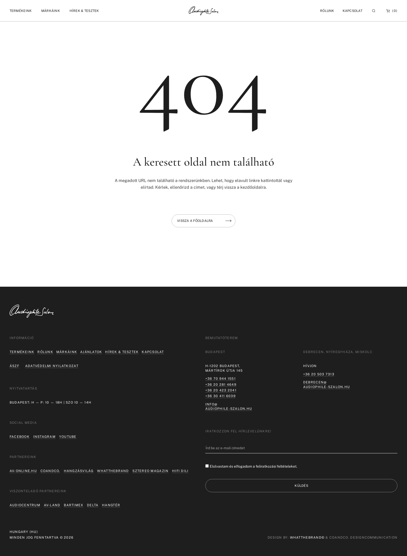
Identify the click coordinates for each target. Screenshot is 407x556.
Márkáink (66, 352)
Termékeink (22, 352)
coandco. (50, 471)
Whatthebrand (113, 471)
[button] (21, 10)
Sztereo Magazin (150, 471)
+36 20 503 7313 (318, 374)
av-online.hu (23, 471)
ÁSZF (14, 366)
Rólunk (45, 352)
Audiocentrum (25, 505)
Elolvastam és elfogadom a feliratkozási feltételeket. (253, 466)
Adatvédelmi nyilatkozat (51, 366)
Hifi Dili (180, 471)
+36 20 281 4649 (220, 384)
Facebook (20, 437)
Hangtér (111, 505)
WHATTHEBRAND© (307, 537)
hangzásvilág (79, 471)
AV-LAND (52, 505)
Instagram (44, 437)
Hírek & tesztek (122, 352)
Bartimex (73, 505)
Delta (92, 505)
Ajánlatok (91, 352)
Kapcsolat (352, 11)
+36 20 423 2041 (220, 390)
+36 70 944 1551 (220, 379)
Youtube (68, 437)
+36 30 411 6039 (220, 396)
